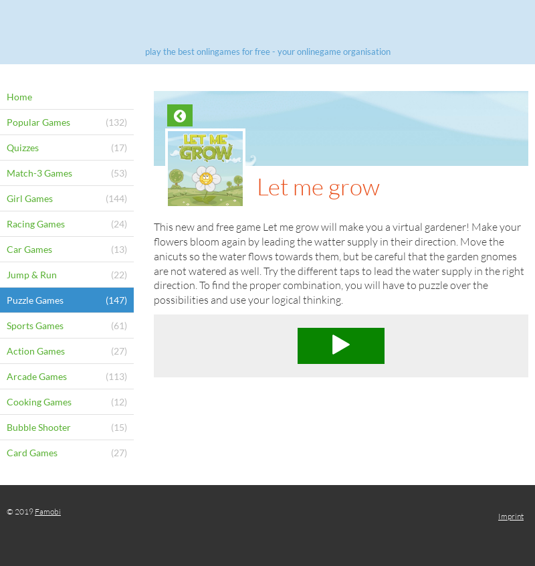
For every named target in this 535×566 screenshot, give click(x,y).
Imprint (511, 516)
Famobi (48, 511)
